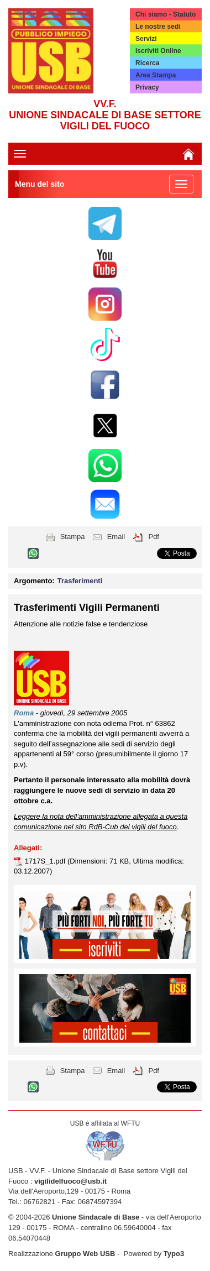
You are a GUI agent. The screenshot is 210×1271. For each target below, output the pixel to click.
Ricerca (147, 63)
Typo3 (174, 1253)
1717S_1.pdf (46, 861)
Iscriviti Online (158, 51)
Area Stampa (155, 75)
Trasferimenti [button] (80, 581)
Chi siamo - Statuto (165, 14)
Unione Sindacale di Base (95, 1217)
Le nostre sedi (157, 26)
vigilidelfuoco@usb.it (70, 1181)
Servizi (146, 39)
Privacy (147, 87)
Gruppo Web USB (85, 1253)
